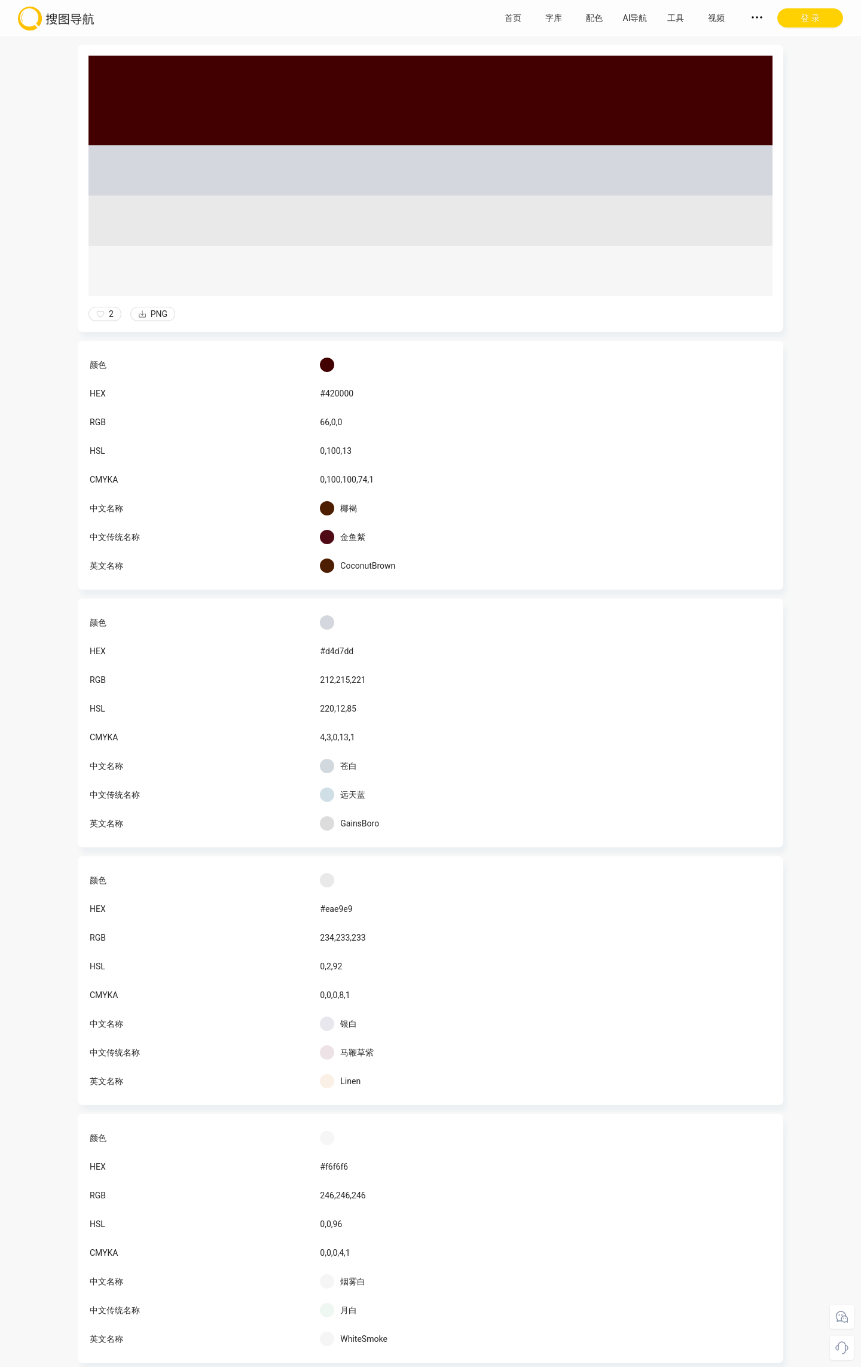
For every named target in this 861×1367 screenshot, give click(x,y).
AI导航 (635, 18)
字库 (553, 18)
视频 (716, 18)
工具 (675, 18)
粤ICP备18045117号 (512, 1355)
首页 (513, 18)
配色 (594, 18)
